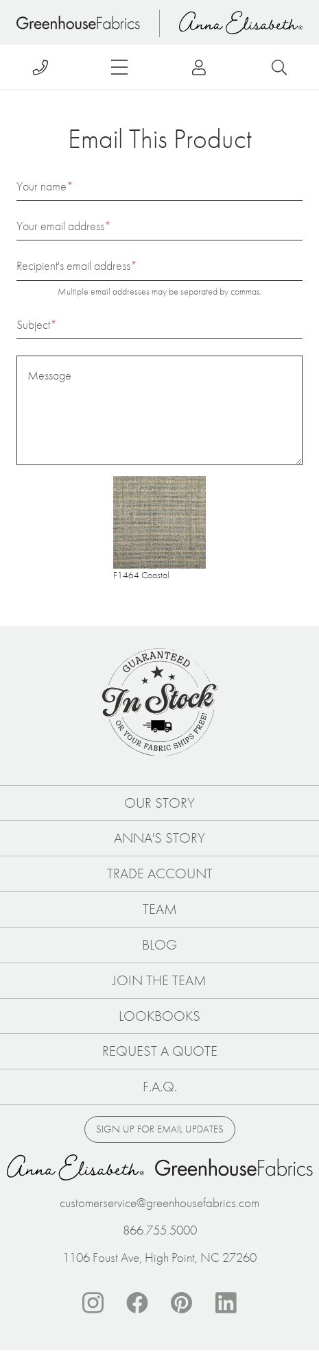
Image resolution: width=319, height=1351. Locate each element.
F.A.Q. (160, 1086)
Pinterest (182, 1303)
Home (78, 22)
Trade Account (160, 873)
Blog (159, 945)
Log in (199, 67)
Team (160, 909)
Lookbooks (159, 1016)
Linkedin (226, 1303)
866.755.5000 (160, 1230)
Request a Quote (159, 1051)
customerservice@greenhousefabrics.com (159, 1202)
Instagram (92, 1303)
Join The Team (159, 980)
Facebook (137, 1303)
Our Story (159, 803)
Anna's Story (159, 838)
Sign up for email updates (160, 1129)
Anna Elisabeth (241, 22)
